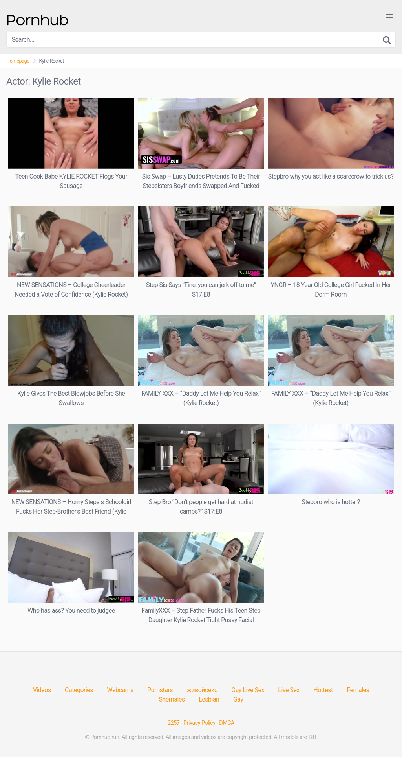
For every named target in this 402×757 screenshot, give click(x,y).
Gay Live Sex (247, 690)
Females (358, 690)
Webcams (120, 690)
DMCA (226, 723)
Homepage (17, 61)
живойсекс (202, 690)
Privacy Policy (199, 723)
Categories (79, 690)
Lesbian (209, 699)
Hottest (323, 690)
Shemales (172, 699)
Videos (42, 690)
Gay (238, 699)
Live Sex (289, 690)
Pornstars (160, 690)
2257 (173, 723)
